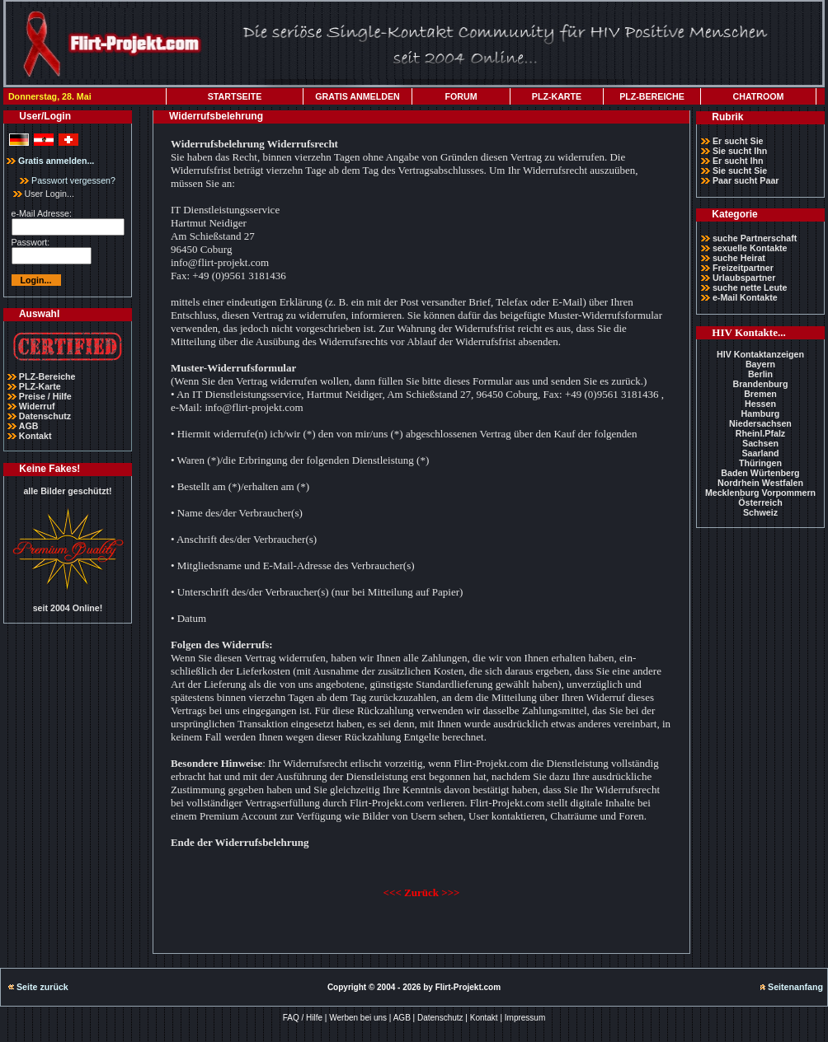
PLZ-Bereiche (47, 376)
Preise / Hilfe (45, 396)
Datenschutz (45, 416)
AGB (29, 426)
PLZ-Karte (40, 386)
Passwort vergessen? (67, 180)
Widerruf (37, 406)
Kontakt (35, 436)
